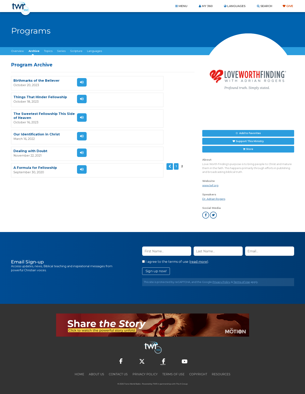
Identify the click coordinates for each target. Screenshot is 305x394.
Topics (48, 51)
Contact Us (118, 372)
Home (79, 372)
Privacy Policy (221, 280)
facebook (205, 213)
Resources (221, 372)
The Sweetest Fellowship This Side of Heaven (39, 99)
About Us (96, 372)
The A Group (182, 382)
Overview (17, 51)
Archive (34, 51)
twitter (213, 213)
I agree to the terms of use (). (175, 260)
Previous (14, 133)
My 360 (207, 6)
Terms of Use (241, 280)
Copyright (198, 372)
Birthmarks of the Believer (36, 81)
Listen (77, 82)
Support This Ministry (249, 140)
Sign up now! (156, 269)
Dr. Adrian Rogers (213, 196)
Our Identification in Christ (129, 99)
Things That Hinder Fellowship (133, 81)
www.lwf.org (210, 183)
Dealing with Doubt (30, 118)
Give (289, 6)
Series (61, 51)
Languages (94, 51)
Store (249, 147)
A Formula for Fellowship (128, 118)
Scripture (76, 51)
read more (198, 260)
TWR (155, 382)
